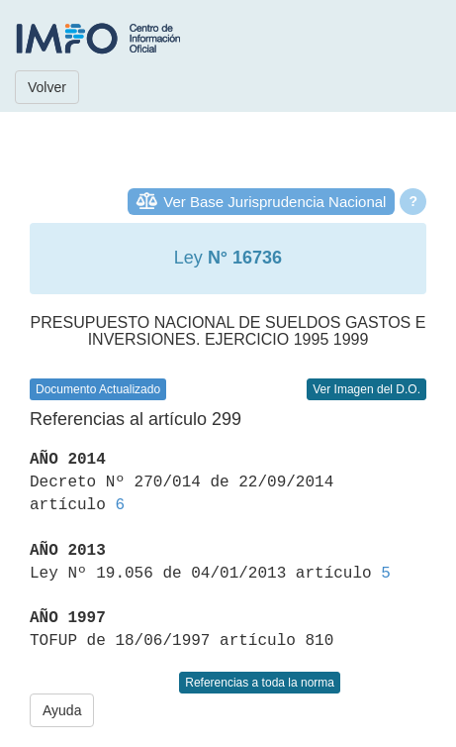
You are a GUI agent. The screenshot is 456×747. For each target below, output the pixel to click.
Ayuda (62, 710)
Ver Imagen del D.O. (366, 389)
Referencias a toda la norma (259, 683)
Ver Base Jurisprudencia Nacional (274, 201)
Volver (47, 87)
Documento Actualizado (98, 389)
